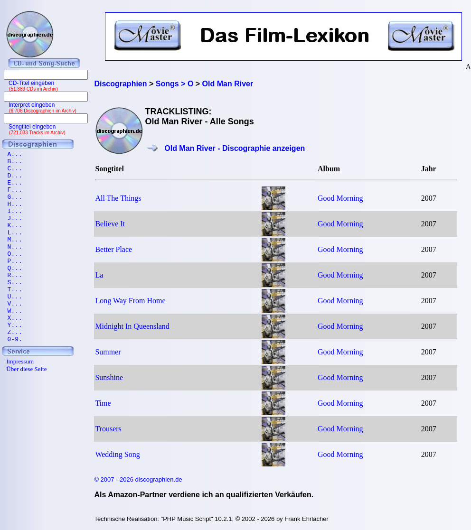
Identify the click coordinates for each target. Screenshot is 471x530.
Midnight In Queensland (132, 326)
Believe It (110, 224)
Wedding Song (117, 454)
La (99, 275)
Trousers (108, 429)
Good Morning (340, 198)
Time (103, 403)
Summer (108, 352)
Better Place (113, 249)
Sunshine (109, 377)
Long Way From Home (130, 301)
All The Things (118, 198)
